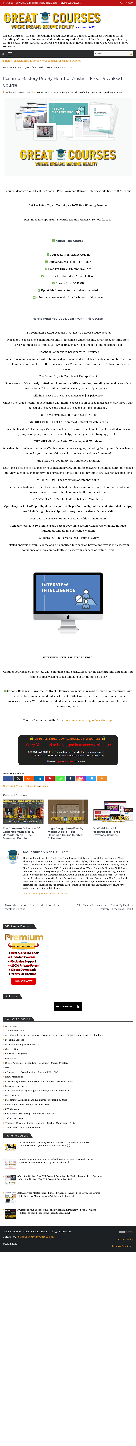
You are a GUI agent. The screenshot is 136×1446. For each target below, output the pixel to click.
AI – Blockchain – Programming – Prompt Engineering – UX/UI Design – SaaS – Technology (54, 1035)
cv (7, 786)
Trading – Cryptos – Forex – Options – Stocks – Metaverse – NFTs (40, 1123)
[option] (49, 2)
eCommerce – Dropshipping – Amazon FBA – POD (31, 1072)
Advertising (11, 1026)
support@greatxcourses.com (36, 1236)
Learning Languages (16, 1086)
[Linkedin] (39, 778)
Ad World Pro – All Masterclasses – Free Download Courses (106, 832)
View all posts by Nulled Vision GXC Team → (46, 893)
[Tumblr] (70, 778)
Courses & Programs (47, 92)
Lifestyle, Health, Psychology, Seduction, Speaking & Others (47, 61)
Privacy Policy (125, 1239)
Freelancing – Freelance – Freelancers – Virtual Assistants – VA (39, 1081)
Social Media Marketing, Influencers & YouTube (30, 1113)
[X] (18, 778)
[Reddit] (29, 778)
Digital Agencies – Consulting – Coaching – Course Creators (36, 1063)
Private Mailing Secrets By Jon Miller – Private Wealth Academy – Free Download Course (65, 3)
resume (44, 786)
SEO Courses (12, 1109)
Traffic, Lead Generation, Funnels (22, 1127)
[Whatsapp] (60, 778)
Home (7, 61)
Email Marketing (14, 1077)
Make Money (12, 1095)
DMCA (8, 1067)
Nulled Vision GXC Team (18, 92)
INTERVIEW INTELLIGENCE (24, 786)
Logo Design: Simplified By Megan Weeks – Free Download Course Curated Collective (65, 833)
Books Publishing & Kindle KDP (22, 1044)
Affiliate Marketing (15, 1030)
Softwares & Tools (14, 1118)
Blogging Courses (14, 1040)
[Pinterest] (50, 778)
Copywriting (12, 1049)
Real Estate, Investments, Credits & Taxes (27, 1104)
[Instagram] (81, 778)
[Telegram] (91, 778)
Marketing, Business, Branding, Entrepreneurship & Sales (36, 1100)
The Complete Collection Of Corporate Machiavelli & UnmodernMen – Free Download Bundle (21, 833)
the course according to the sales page (88, 720)
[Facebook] (8, 778)
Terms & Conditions (122, 1246)
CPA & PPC (10, 1058)
